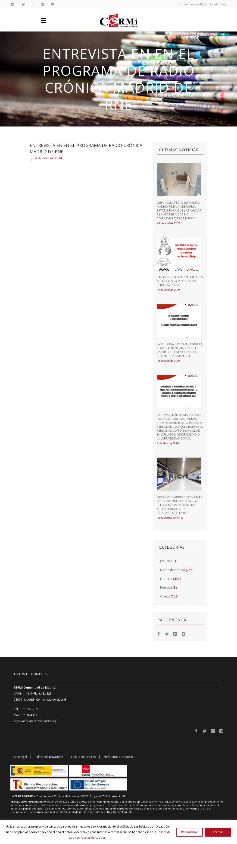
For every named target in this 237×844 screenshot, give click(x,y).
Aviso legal (20, 757)
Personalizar (189, 832)
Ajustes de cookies (93, 838)
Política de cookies (83, 757)
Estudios (166, 561)
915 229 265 (30, 709)
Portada (166, 587)
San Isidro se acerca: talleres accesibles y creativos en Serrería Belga (180, 281)
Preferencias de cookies (119, 757)
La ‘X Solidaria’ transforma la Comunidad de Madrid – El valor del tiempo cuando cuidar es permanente (180, 350)
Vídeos (165, 596)
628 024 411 (29, 715)
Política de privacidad (49, 757)
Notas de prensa (172, 570)
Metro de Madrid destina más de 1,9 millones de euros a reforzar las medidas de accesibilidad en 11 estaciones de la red (179, 505)
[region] (118, 832)
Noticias (166, 578)
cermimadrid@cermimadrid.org (202, 4)
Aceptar (218, 832)
